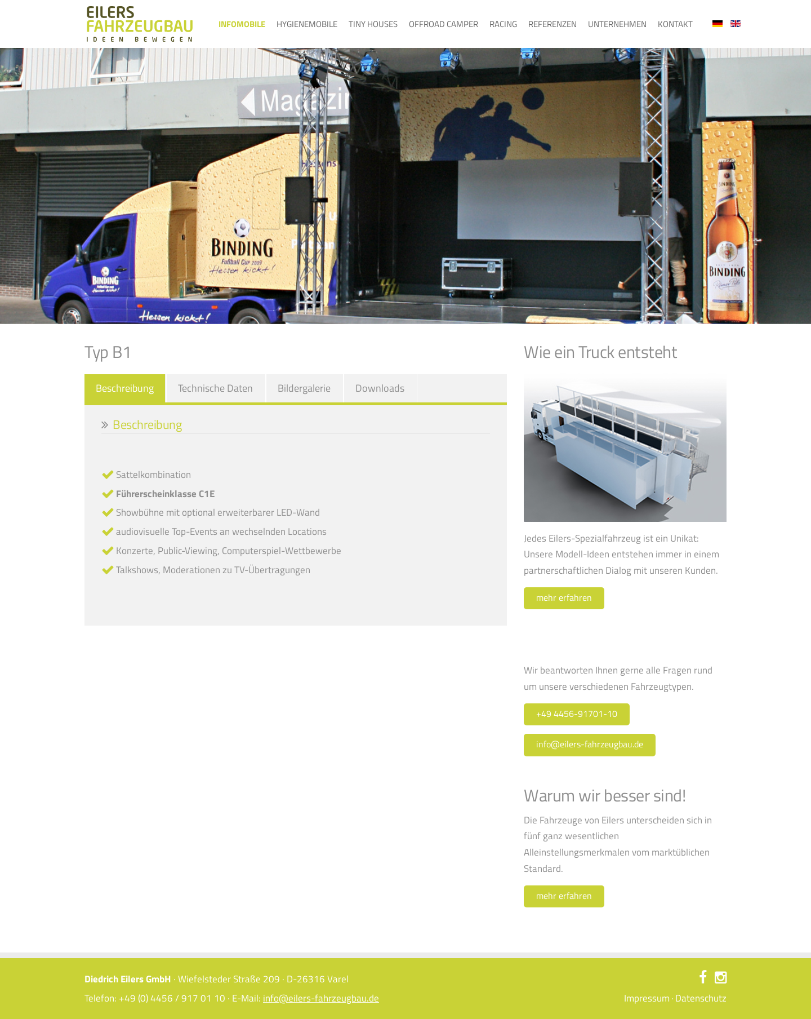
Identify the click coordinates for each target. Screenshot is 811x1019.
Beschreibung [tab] (125, 388)
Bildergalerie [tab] (304, 388)
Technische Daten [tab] (215, 388)
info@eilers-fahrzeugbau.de (589, 744)
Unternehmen (617, 23)
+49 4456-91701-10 (576, 713)
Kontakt (675, 23)
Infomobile (242, 23)
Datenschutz (701, 998)
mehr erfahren (564, 597)
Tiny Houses (373, 23)
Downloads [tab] (379, 388)
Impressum (647, 998)
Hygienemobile (307, 23)
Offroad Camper (443, 23)
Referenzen (552, 23)
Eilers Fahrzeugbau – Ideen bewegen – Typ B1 (139, 24)
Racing (503, 23)
